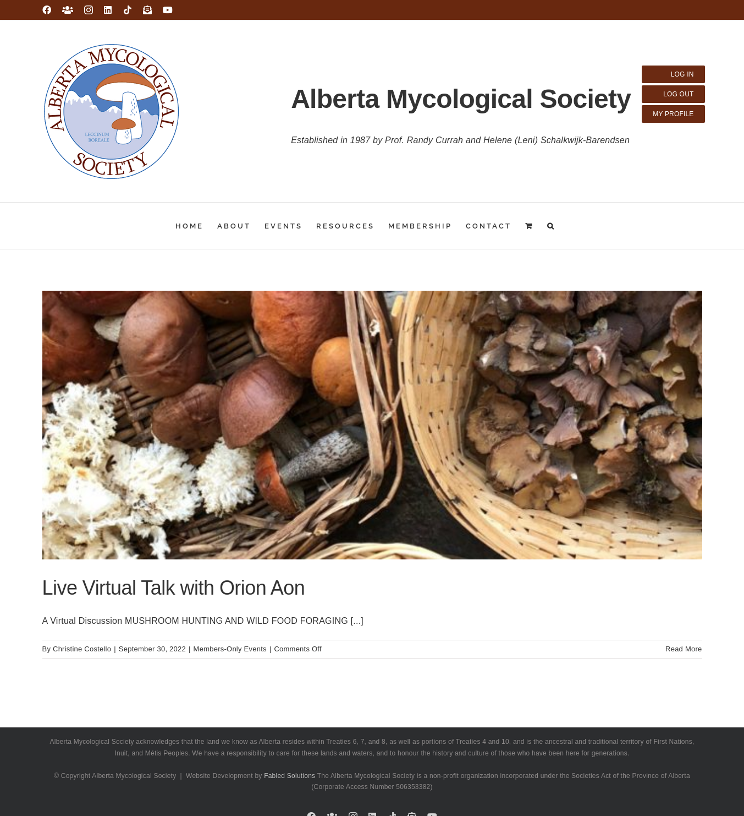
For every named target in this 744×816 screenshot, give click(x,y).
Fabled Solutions (289, 776)
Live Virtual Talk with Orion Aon (173, 587)
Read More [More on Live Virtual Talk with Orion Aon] (683, 649)
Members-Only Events (230, 649)
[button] (551, 226)
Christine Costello (82, 649)
